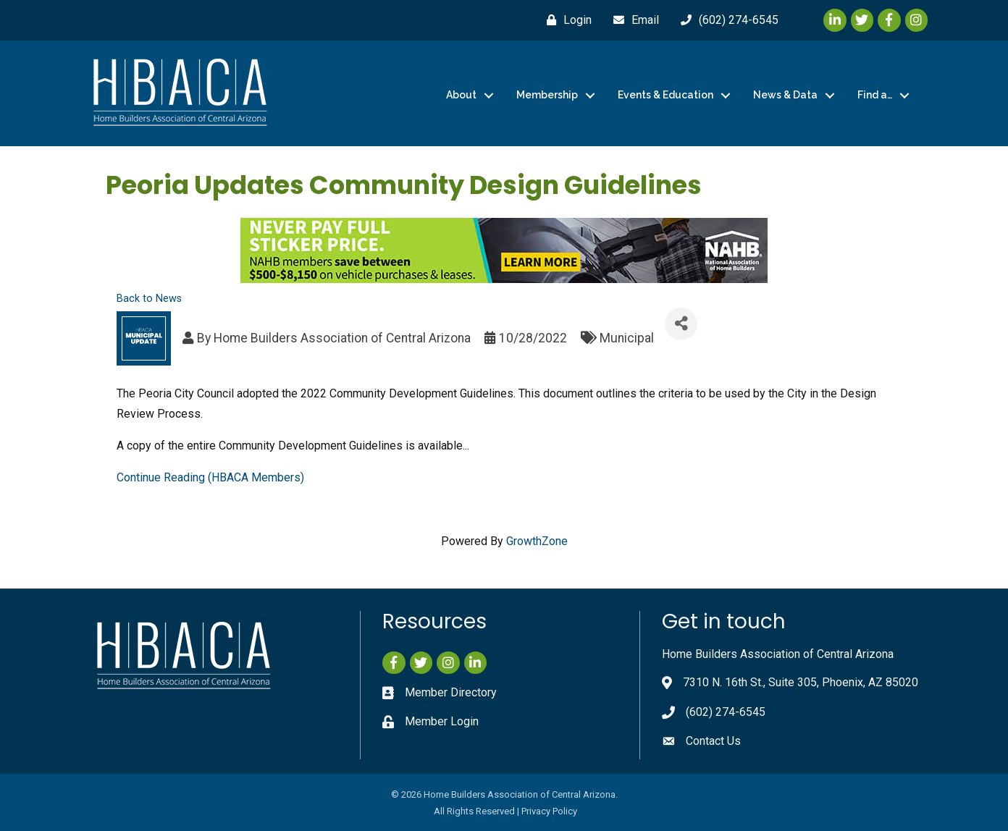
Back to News (149, 298)
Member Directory (451, 692)
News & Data (785, 95)
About (461, 95)
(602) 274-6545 (725, 712)
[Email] (632, 20)
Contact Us (713, 741)
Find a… (874, 95)
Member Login (442, 721)
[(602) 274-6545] (725, 20)
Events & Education (665, 95)
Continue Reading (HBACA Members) (210, 477)
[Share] (681, 324)
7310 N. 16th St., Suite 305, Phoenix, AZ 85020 (800, 682)
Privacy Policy (549, 811)
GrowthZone (537, 541)
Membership (547, 95)
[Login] (565, 20)
